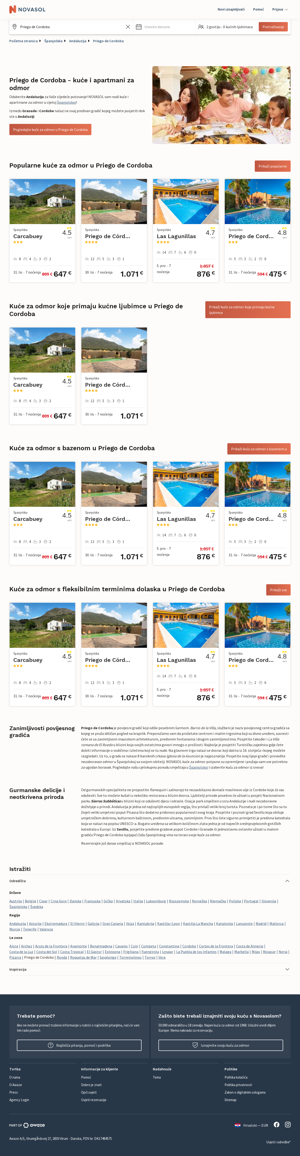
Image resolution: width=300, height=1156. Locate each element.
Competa (148, 946)
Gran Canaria (112, 923)
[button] (164, 26)
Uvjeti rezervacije (93, 1100)
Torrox (150, 957)
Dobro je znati (91, 1085)
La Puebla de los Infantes (196, 951)
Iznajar (167, 951)
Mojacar (269, 951)
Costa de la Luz (21, 951)
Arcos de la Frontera (51, 946)
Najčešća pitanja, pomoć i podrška (79, 1045)
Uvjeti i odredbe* (278, 1142)
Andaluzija (77, 40)
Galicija (93, 923)
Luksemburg (156, 901)
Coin (134, 946)
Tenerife (30, 929)
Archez (26, 946)
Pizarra (15, 957)
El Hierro (77, 923)
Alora (13, 946)
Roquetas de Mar (83, 957)
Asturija (35, 923)
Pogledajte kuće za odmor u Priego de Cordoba (50, 129)
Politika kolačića (236, 1077)
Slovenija (269, 901)
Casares (121, 946)
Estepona (112, 951)
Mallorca (277, 923)
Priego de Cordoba (108, 40)
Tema (157, 1077)
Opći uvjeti (89, 1092)
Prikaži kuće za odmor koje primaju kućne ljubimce (242, 310)
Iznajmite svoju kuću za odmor (220, 1045)
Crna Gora (59, 901)
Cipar (43, 901)
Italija (138, 901)
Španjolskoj (66, 102)
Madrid (261, 923)
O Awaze (15, 1085)
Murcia (14, 929)
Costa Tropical (72, 951)
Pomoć (258, 9)
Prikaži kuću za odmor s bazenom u (259, 448)
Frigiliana (131, 951)
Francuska (92, 901)
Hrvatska (123, 901)
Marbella (241, 951)
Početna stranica (23, 40)
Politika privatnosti (238, 1085)
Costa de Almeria (249, 946)
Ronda (62, 957)
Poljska (235, 901)
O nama (14, 1077)
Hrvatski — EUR (251, 1125)
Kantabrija (145, 923)
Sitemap (230, 1100)
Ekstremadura (56, 923)
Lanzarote (244, 923)
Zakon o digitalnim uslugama (245, 1092)
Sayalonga (108, 957)
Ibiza (130, 923)
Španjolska (53, 40)
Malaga (225, 951)
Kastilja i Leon (168, 923)
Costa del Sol (46, 951)
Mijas (256, 951)
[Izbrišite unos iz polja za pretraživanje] (128, 26)
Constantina (169, 946)
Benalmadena (101, 946)
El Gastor (94, 951)
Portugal (251, 901)
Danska (75, 901)
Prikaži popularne (273, 166)
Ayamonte (78, 946)
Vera (161, 957)
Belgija (30, 901)
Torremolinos (130, 957)
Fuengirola (150, 951)
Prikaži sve (278, 590)
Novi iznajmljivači (231, 9)
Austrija (15, 901)
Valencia (46, 929)
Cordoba (189, 946)
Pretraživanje (273, 26)
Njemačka (218, 901)
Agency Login (19, 1100)
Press (13, 1092)
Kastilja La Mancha (198, 923)
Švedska (36, 906)
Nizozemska (179, 901)
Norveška (199, 901)
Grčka (108, 901)
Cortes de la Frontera (216, 946)
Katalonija (224, 923)
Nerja (283, 951)
